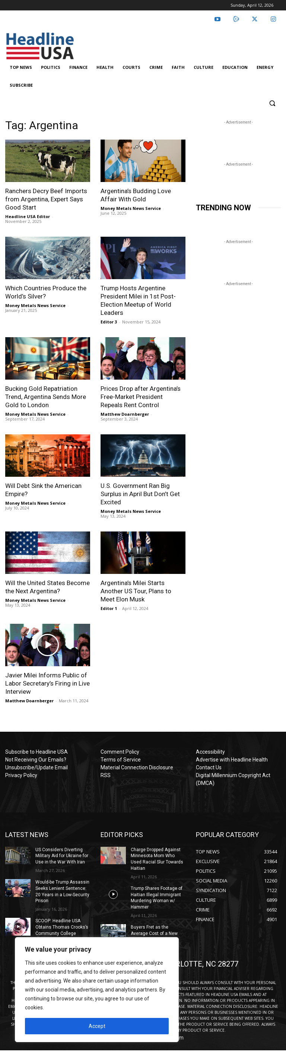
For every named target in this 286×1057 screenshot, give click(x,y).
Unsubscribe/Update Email (36, 767)
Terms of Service (121, 760)
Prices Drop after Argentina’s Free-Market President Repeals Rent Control (141, 397)
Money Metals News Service (131, 208)
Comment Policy (120, 752)
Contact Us (209, 767)
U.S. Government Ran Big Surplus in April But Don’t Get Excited (140, 494)
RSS (106, 775)
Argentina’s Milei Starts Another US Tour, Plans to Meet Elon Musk (136, 591)
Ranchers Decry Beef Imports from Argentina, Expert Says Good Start (46, 199)
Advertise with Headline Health (232, 760)
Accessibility (210, 752)
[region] (97, 989)
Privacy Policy (21, 775)
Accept (97, 1026)
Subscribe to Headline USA (36, 752)
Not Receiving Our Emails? (35, 760)
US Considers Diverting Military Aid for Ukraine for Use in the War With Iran (61, 856)
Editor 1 (109, 608)
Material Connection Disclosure (137, 767)
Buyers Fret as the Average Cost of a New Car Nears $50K (154, 933)
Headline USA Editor (27, 216)
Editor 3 (109, 322)
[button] (272, 103)
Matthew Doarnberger (125, 414)
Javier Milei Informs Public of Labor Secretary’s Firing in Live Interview (47, 683)
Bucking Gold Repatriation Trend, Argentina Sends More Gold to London (45, 397)
